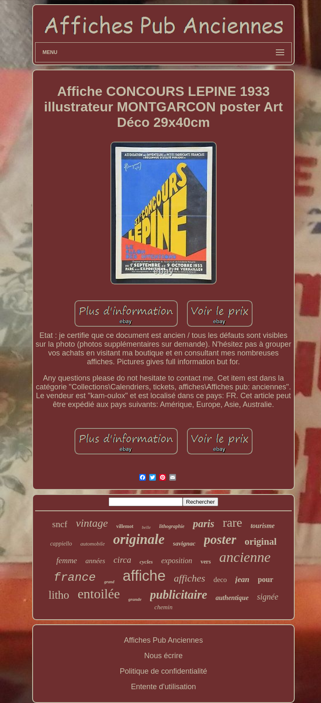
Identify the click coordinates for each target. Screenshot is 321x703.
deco (220, 580)
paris (203, 523)
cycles (146, 562)
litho (58, 595)
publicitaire (178, 594)
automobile (92, 544)
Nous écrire (163, 655)
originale (139, 539)
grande (135, 599)
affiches (189, 578)
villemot (124, 526)
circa (122, 560)
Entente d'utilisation (163, 686)
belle (146, 527)
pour (265, 579)
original (261, 541)
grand (109, 581)
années (95, 561)
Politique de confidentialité (163, 671)
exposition (176, 560)
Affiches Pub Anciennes (163, 640)
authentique (232, 597)
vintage (92, 523)
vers (206, 562)
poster (220, 539)
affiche (144, 575)
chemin (163, 607)
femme (66, 560)
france (75, 577)
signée (267, 596)
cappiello (61, 544)
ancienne (245, 557)
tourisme (262, 525)
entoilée (99, 593)
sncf (60, 524)
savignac (184, 543)
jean (242, 579)
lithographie (172, 526)
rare (232, 522)
